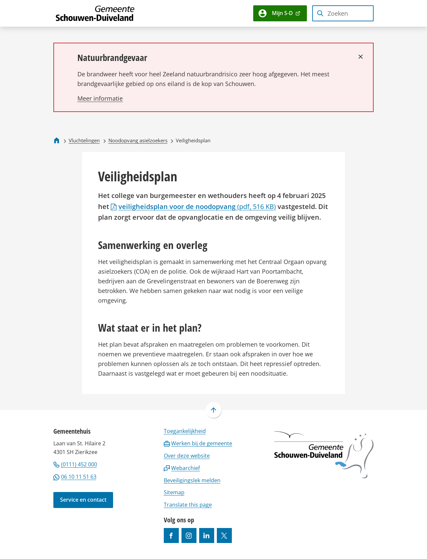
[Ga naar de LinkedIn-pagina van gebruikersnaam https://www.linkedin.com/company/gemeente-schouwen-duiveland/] (206, 535)
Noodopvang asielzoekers (137, 140)
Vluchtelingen (84, 140)
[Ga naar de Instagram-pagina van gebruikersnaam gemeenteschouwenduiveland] (188, 535)
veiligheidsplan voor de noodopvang (193, 206)
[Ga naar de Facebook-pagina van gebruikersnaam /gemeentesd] (171, 535)
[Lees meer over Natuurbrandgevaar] (100, 98)
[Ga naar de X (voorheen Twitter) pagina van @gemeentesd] (224, 535)
